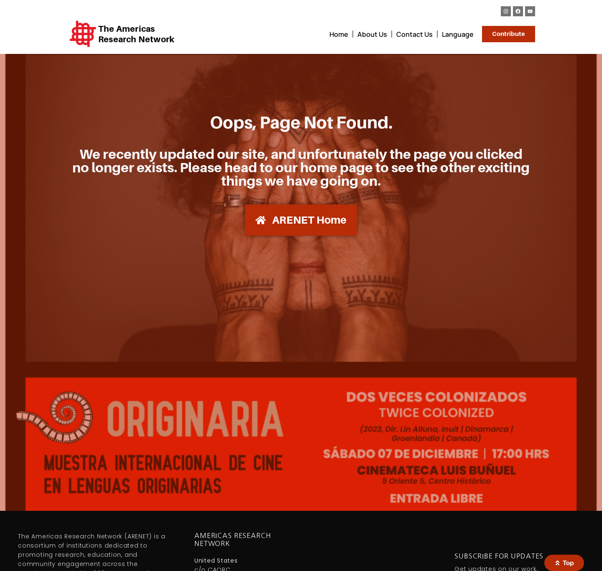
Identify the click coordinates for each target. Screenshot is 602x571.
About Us (372, 34)
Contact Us (414, 34)
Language (458, 34)
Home (338, 34)
